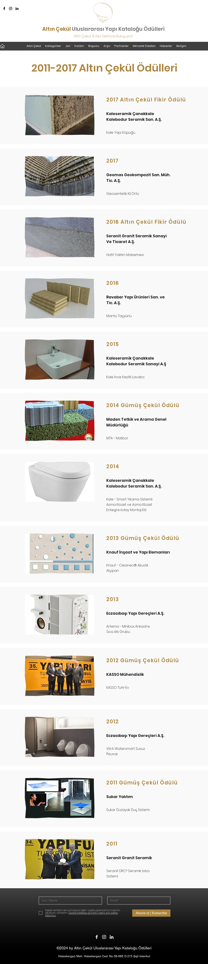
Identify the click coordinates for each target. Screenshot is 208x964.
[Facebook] (4, 8)
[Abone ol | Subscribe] (151, 913)
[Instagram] (10, 8)
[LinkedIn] (17, 8)
